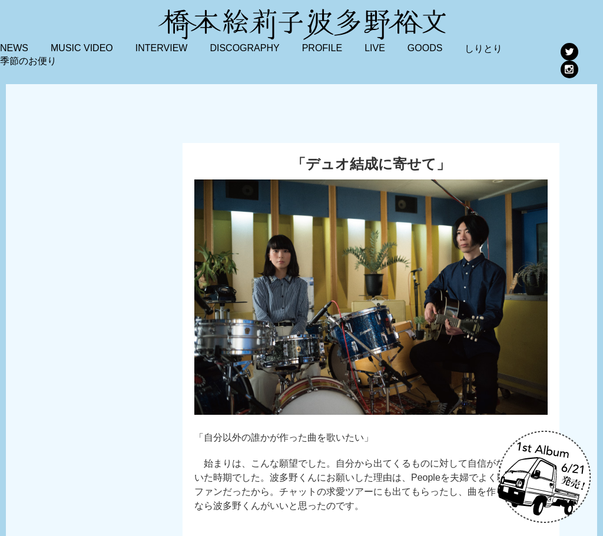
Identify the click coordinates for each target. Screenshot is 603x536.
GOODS (425, 48)
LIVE (375, 48)
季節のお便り (28, 61)
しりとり (483, 49)
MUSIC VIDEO (82, 48)
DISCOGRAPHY (244, 48)
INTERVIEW (161, 48)
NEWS (14, 48)
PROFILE (322, 48)
